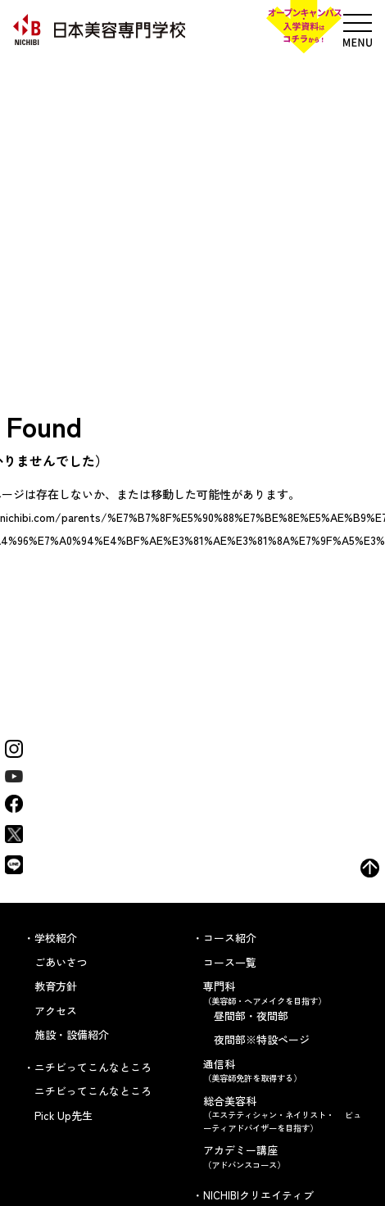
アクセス (55, 1010)
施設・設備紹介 (71, 1034)
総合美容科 (282, 1114)
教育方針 (55, 986)
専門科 (282, 992)
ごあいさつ (61, 962)
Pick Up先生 (63, 1115)
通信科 (282, 1070)
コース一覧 (229, 962)
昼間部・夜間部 (251, 1015)
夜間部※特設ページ (262, 1039)
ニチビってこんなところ (93, 1091)
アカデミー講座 (282, 1156)
